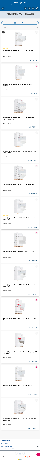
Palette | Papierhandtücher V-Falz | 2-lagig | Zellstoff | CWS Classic (20, 319)
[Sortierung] (20, 27)
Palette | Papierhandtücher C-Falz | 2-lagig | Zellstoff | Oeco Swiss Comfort (20, 218)
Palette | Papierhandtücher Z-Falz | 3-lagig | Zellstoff (18, 385)
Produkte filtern (20, 23)
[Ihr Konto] (33, 8)
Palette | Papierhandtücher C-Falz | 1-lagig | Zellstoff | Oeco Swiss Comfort (20, 419)
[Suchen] (25, 8)
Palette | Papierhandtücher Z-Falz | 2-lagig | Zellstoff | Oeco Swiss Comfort (20, 151)
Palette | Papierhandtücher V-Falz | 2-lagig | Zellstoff (18, 51)
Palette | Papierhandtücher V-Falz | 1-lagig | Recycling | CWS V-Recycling (20, 352)
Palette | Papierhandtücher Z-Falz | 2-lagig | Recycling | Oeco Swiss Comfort (18, 118)
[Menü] (3, 8)
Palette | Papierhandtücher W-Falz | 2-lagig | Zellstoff (18, 251)
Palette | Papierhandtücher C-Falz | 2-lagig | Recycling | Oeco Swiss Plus (18, 185)
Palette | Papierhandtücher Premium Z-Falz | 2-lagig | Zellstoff (18, 85)
